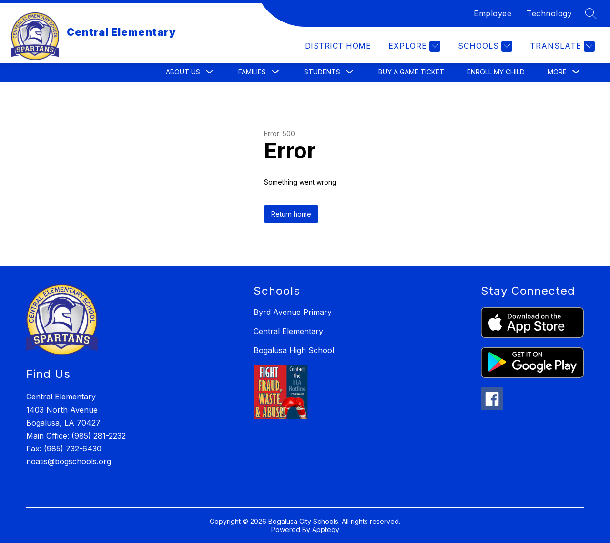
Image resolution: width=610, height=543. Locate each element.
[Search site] (591, 13)
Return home (291, 214)
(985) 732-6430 (73, 448)
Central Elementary (288, 331)
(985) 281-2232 (98, 435)
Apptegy (325, 529)
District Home (338, 46)
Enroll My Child (496, 72)
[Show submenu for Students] (322, 72)
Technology (549, 13)
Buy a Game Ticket (411, 72)
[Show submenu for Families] (252, 72)
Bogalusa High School (294, 350)
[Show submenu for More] (557, 72)
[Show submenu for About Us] (183, 72)
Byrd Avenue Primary (293, 312)
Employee (492, 13)
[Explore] (413, 46)
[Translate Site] (561, 46)
